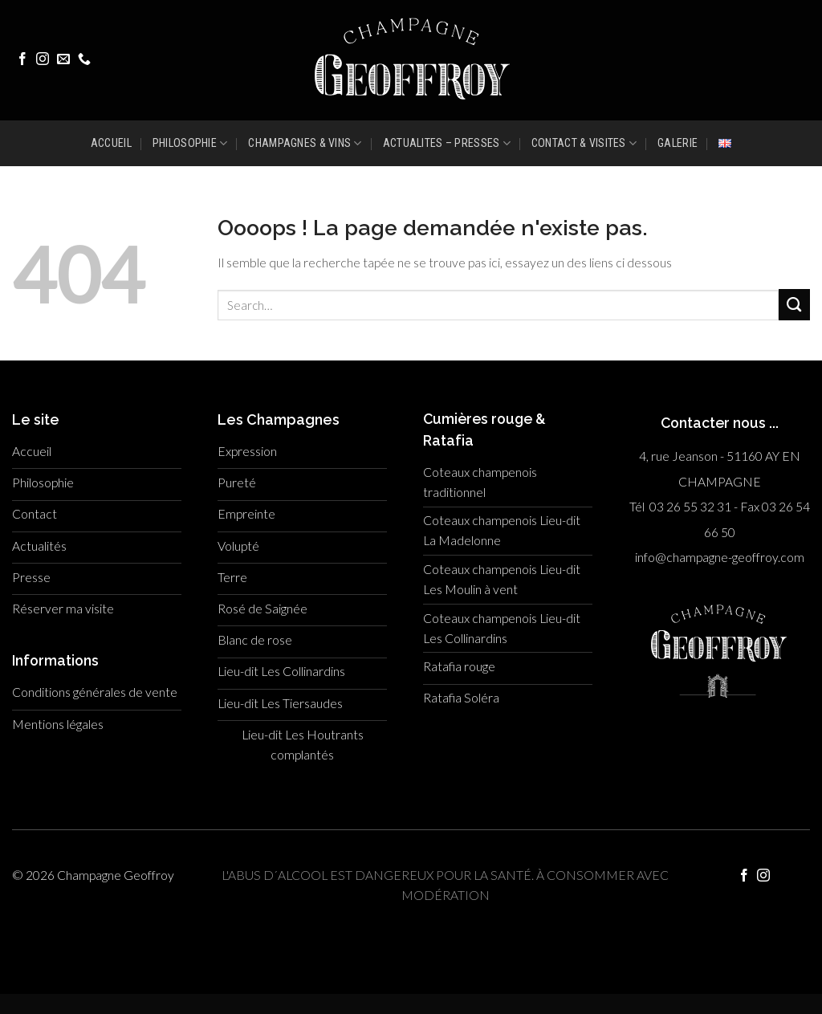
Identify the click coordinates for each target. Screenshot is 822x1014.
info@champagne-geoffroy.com (719, 557)
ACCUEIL (111, 142)
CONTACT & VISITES (584, 143)
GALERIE (677, 142)
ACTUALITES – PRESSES (447, 143)
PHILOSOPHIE (190, 143)
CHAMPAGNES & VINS (304, 143)
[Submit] (794, 304)
